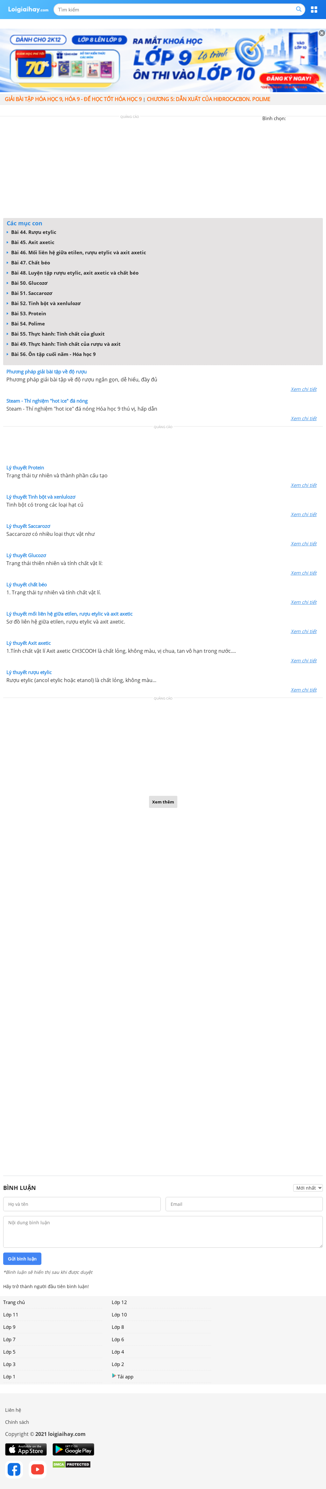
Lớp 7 (9, 1339)
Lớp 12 (119, 1302)
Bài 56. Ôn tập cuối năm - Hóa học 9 (51, 354)
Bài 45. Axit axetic (30, 242)
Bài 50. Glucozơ (27, 283)
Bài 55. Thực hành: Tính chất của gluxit (56, 334)
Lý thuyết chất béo (26, 584)
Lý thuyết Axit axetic (28, 643)
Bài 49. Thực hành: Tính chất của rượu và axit (64, 344)
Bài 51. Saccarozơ (29, 293)
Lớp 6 (118, 1339)
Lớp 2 (118, 1364)
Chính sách (17, 1422)
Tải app (122, 1376)
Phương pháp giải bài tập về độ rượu (46, 371)
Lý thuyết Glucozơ (26, 555)
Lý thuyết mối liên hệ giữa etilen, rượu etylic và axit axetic (69, 614)
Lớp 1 (9, 1376)
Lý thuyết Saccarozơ (28, 526)
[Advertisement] (163, 168)
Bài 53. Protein (26, 313)
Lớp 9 (9, 1327)
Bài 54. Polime (26, 323)
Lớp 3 (9, 1364)
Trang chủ (14, 1302)
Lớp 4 (118, 1352)
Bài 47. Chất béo (28, 262)
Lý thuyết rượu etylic (29, 672)
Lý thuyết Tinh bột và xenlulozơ (40, 497)
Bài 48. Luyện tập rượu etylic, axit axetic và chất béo (72, 273)
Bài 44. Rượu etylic (31, 232)
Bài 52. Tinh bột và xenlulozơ (44, 303)
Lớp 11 (10, 1314)
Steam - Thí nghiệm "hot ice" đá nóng (47, 401)
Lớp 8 (118, 1327)
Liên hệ (13, 1410)
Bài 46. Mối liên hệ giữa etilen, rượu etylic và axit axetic (76, 252)
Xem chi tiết (303, 389)
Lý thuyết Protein (25, 467)
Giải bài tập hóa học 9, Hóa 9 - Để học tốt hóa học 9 (73, 99)
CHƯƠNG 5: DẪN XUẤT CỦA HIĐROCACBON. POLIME (208, 99)
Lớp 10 (119, 1314)
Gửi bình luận (22, 1258)
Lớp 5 (9, 1352)
